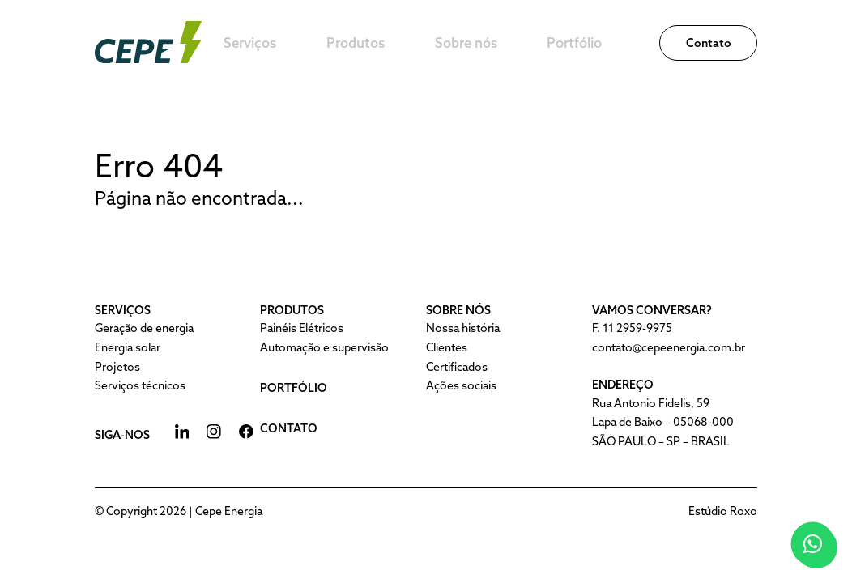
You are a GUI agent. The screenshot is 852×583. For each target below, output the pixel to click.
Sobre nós (522, 43)
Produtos (421, 43)
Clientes (446, 347)
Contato (708, 43)
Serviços (324, 43)
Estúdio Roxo (722, 511)
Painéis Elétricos (301, 328)
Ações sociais (461, 385)
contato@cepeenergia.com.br (668, 347)
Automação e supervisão (324, 347)
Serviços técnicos (140, 385)
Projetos (117, 367)
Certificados (457, 367)
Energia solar (127, 347)
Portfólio (623, 43)
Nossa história (463, 328)
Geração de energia (144, 328)
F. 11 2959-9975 (632, 328)
